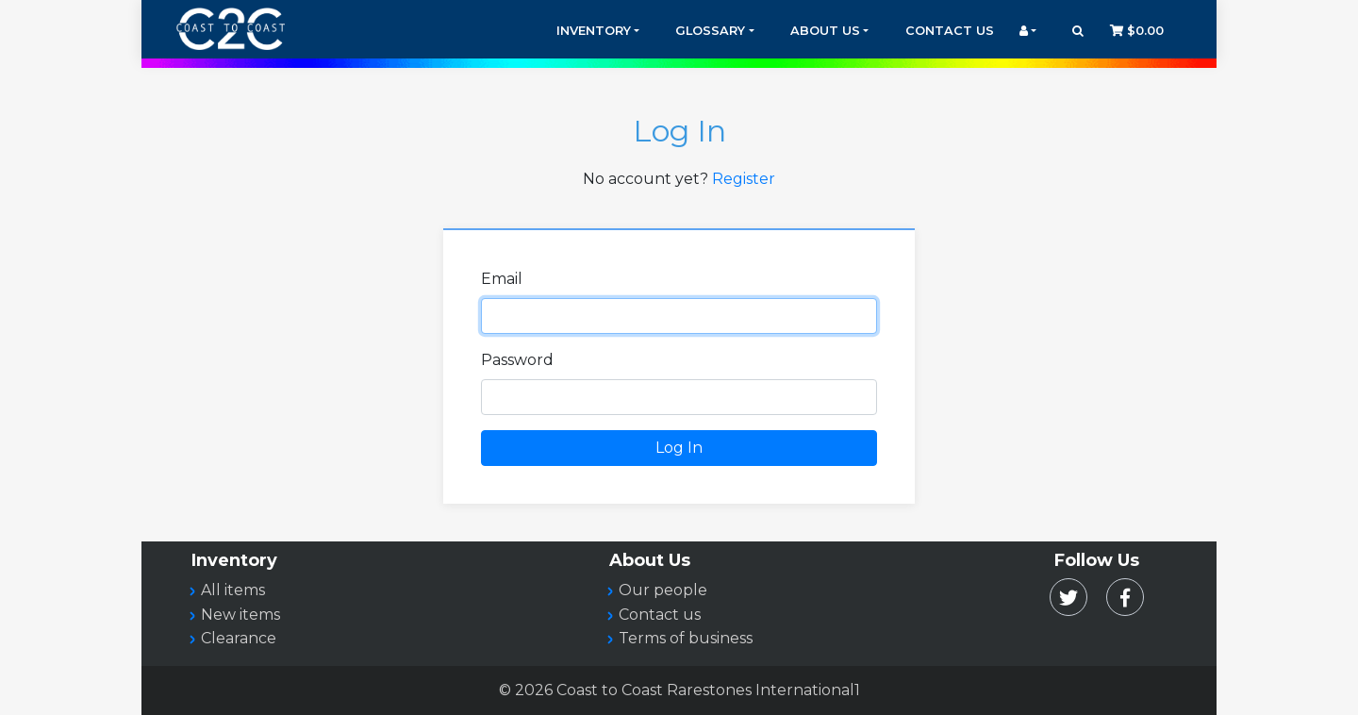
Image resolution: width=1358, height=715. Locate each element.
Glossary (710, 31)
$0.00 (1137, 31)
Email (501, 279)
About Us (825, 31)
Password (517, 360)
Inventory (593, 31)
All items (233, 590)
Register (743, 179)
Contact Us (949, 31)
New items (240, 615)
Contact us (660, 615)
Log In (679, 448)
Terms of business (686, 638)
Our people (663, 590)
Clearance (238, 638)
